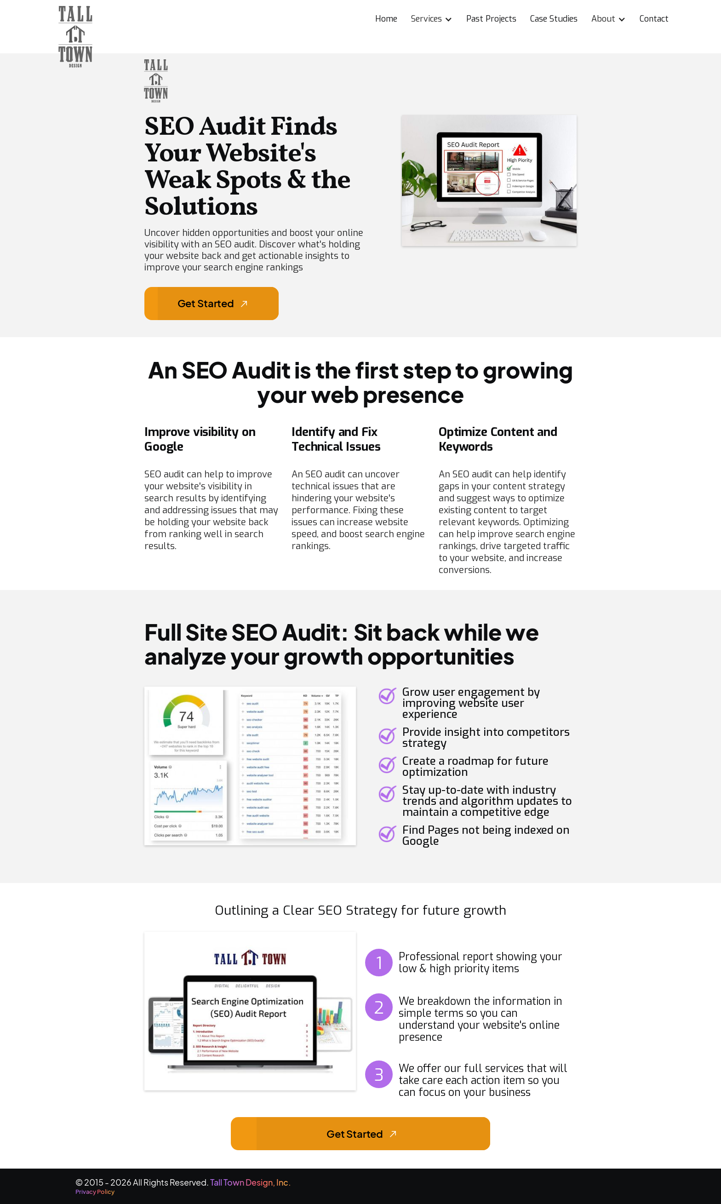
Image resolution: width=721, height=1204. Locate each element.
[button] (431, 17)
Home (386, 18)
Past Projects (491, 18)
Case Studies (554, 18)
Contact (654, 18)
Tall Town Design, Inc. (251, 1182)
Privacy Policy (94, 1191)
